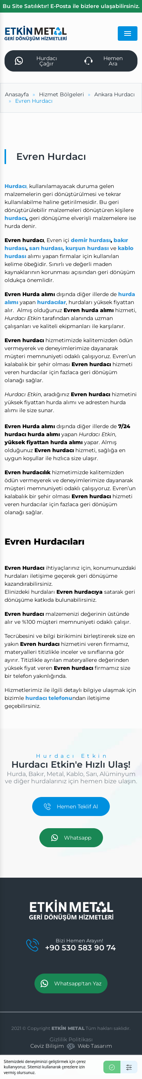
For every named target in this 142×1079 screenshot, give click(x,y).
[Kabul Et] (111, 1067)
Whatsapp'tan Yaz (71, 983)
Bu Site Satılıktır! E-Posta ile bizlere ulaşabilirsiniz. (71, 6)
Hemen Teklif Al (71, 806)
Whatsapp (71, 837)
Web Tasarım (95, 1045)
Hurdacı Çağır (36, 61)
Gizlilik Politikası (71, 1039)
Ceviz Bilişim (47, 1045)
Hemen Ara (103, 61)
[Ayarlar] (128, 1067)
